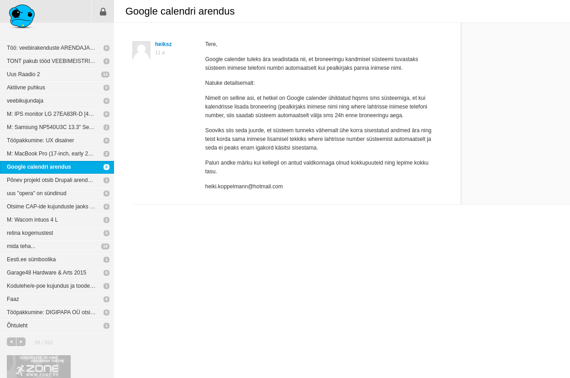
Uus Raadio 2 (23, 74)
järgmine (21, 341)
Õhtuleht (17, 325)
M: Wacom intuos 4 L (32, 220)
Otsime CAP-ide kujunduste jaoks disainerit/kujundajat (60, 206)
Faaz (13, 299)
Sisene (103, 11)
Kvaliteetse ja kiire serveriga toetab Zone (39, 366)
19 (105, 246)
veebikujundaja (25, 101)
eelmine (11, 341)
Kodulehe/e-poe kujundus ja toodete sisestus (60, 286)
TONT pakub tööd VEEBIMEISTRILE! (52, 61)
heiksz (163, 44)
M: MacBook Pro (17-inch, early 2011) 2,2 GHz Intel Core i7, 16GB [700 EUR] (60, 153)
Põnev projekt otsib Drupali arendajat (52, 180)
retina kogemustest (30, 233)
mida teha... (21, 246)
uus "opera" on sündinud (37, 193)
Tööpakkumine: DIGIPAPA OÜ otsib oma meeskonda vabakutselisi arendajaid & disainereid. (60, 312)
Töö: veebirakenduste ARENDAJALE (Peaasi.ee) (60, 48)
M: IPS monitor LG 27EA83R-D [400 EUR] (58, 114)
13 (105, 74)
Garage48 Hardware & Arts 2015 (46, 272)
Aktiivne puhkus (26, 87)
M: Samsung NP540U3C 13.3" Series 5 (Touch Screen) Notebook (60, 127)
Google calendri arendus (39, 167)
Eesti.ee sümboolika (31, 259)
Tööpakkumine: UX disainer (40, 140)
